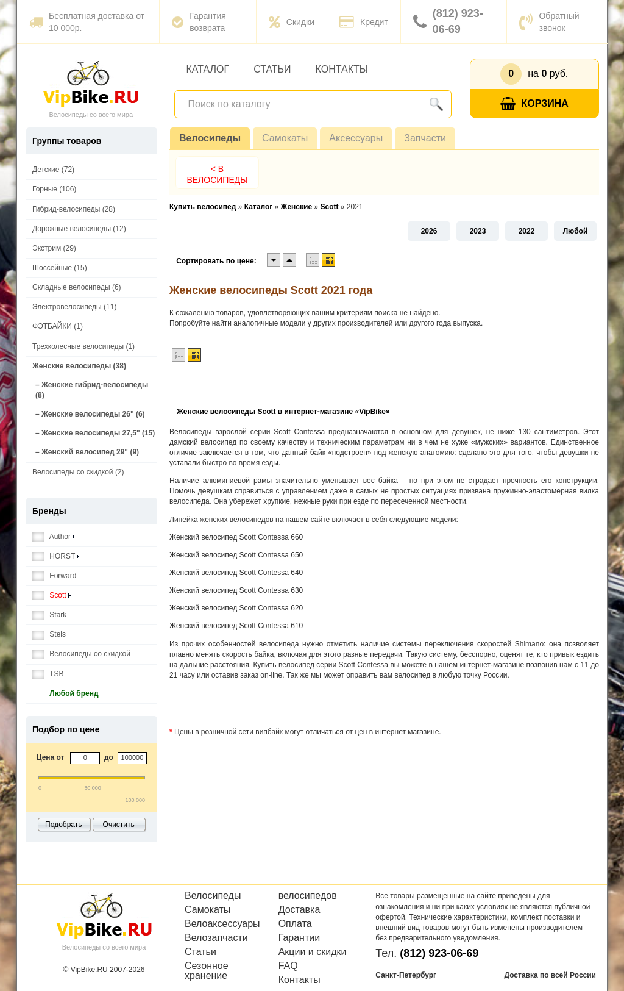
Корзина (534, 104)
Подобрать (63, 824)
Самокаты (285, 138)
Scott (51, 595)
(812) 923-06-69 (448, 21)
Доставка (299, 910)
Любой (575, 231)
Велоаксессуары (222, 924)
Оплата (295, 924)
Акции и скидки (312, 952)
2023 (478, 231)
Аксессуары (356, 138)
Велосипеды (210, 138)
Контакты (342, 69)
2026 (429, 231)
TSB (47, 674)
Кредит (363, 22)
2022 (527, 231)
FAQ (288, 966)
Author (53, 537)
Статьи (272, 69)
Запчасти (425, 138)
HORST (55, 556)
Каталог (208, 69)
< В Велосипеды (216, 174)
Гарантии (299, 938)
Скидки (291, 22)
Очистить (119, 824)
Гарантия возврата (199, 22)
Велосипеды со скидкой (81, 654)
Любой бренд (65, 693)
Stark (49, 615)
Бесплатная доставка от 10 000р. (86, 22)
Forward (54, 576)
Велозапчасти (216, 938)
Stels (49, 634)
